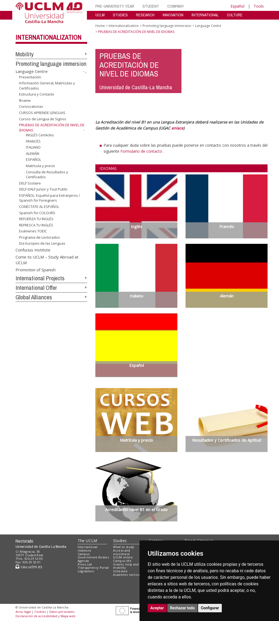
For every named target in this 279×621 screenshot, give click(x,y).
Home (100, 25)
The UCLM (87, 540)
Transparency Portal (93, 567)
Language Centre (32, 71)
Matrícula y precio (40, 165)
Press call (85, 564)
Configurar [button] (210, 608)
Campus (84, 554)
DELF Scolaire (30, 183)
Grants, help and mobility (126, 566)
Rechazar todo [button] (182, 608)
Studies (120, 540)
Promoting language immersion (51, 64)
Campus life (122, 561)
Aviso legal (23, 612)
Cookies (40, 612)
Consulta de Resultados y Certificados (47, 174)
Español (237, 6)
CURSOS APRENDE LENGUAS (42, 112)
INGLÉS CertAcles (40, 135)
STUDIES (120, 15)
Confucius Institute (33, 250)
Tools (259, 6)
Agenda (83, 561)
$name (25, 100)
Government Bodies (93, 557)
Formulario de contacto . (142, 151)
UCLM (100, 15)
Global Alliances (34, 297)
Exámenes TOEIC (33, 231)
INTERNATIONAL (205, 15)
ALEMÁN (32, 153)
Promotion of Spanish (36, 269)
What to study (123, 547)
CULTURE (234, 15)
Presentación (30, 76)
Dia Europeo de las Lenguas (42, 243)
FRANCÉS (33, 141)
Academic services (127, 575)
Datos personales (61, 612)
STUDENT (150, 6)
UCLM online (123, 557)
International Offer (36, 288)
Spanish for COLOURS (37, 212)
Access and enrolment (121, 552)
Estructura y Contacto (36, 94)
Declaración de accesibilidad (36, 616)
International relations (88, 548)
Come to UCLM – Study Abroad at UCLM (47, 259)
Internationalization (48, 37)
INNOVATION (173, 15)
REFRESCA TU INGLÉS (36, 225)
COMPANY (175, 6)
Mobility (25, 54)
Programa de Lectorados (39, 237)
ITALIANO (33, 147)
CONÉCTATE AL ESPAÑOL (39, 206)
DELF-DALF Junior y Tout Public (43, 189)
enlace (177, 128)
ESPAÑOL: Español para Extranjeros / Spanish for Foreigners (49, 198)
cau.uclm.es (29, 566)
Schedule (120, 571)
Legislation (86, 571)
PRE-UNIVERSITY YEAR (114, 6)
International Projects (40, 278)
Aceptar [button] (157, 608)
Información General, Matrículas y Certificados (47, 86)
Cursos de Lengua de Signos (42, 118)
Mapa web (67, 616)
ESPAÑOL (33, 159)
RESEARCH (145, 15)
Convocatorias (31, 106)
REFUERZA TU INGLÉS (36, 218)
